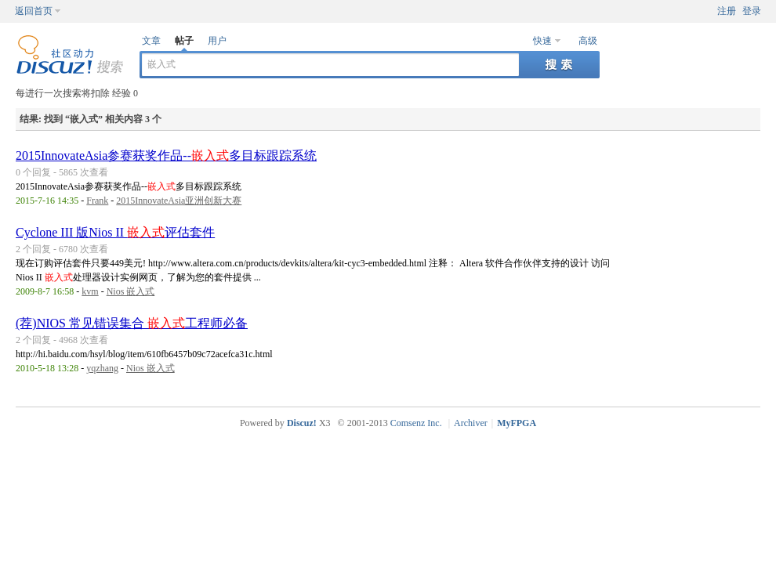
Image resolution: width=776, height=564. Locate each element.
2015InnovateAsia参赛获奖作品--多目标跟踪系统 (166, 155)
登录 (751, 10)
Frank (97, 200)
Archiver (471, 423)
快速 (542, 40)
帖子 (184, 40)
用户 (217, 40)
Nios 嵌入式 (131, 291)
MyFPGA (516, 423)
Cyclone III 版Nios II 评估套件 (115, 232)
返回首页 (34, 10)
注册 (726, 10)
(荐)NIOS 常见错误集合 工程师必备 (132, 323)
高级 (587, 40)
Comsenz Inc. (416, 423)
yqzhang (102, 368)
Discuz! (302, 423)
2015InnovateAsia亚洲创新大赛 (178, 200)
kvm (90, 291)
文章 (151, 40)
